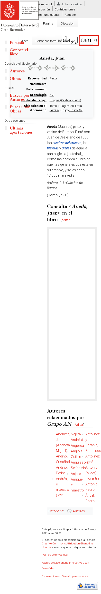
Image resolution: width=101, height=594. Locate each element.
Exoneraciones (51, 576)
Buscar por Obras (20, 109)
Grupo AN (76, 110)
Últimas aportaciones (21, 130)
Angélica (77, 446)
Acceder (70, 14)
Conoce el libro (19, 52)
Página (48, 23)
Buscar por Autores (20, 97)
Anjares (77, 474)
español (46, 4)
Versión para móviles (75, 576)
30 (72, 106)
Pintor (53, 78)
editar (66, 220)
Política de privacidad (55, 554)
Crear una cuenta (48, 14)
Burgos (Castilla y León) (65, 100)
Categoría (55, 511)
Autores (79, 511)
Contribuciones (65, 9)
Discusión (43, 9)
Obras (15, 79)
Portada (17, 43)
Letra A (54, 110)
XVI (52, 95)
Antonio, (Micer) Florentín (92, 472)
